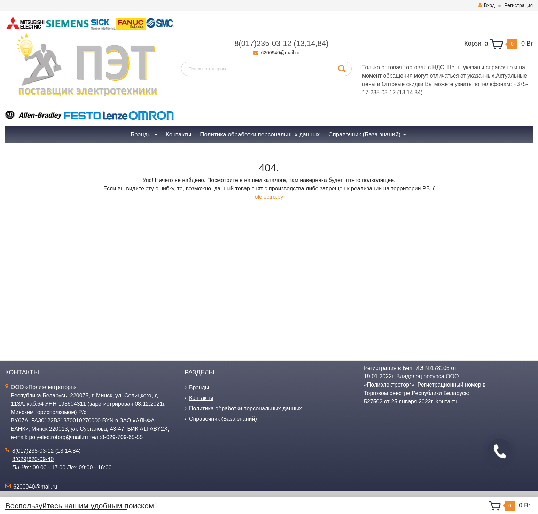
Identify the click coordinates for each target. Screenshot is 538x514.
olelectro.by (269, 197)
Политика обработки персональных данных (245, 408)
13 (300, 43)
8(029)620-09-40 (33, 459)
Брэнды (199, 387)
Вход (486, 5)
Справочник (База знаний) (223, 419)
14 (311, 43)
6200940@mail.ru (280, 52)
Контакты (201, 398)
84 (322, 43)
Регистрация (518, 5)
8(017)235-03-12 (262, 43)
